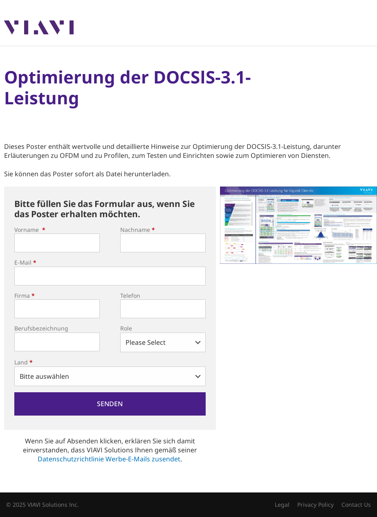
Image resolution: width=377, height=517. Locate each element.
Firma (24, 295)
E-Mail (25, 262)
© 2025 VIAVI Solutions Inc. (42, 504)
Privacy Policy (315, 504)
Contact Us (356, 504)
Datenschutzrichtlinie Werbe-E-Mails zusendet (109, 458)
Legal (282, 504)
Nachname (137, 230)
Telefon (130, 295)
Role (126, 328)
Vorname (29, 230)
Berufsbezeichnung (41, 328)
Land (23, 362)
